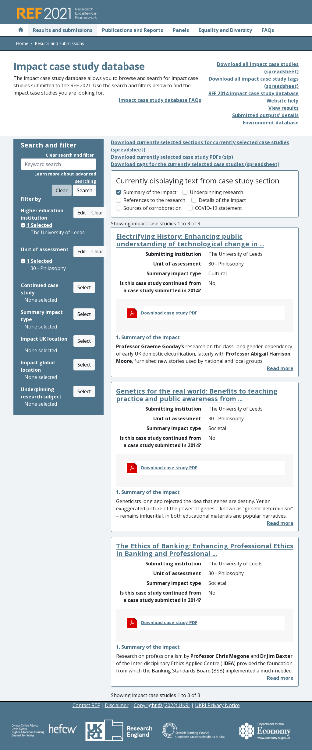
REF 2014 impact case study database (253, 93)
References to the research (154, 200)
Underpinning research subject (41, 393)
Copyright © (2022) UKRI (162, 705)
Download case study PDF (169, 313)
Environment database (271, 122)
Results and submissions (62, 30)
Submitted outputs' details (265, 115)
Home (22, 43)
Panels (181, 30)
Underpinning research (216, 192)
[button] (280, 368)
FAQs (268, 30)
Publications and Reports (132, 30)
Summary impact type (42, 316)
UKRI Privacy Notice (217, 705)
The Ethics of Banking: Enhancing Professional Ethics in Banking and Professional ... (204, 549)
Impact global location (38, 366)
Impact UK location (44, 338)
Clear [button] (97, 212)
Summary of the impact (149, 192)
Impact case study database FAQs (160, 100)
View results (283, 108)
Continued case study (39, 289)
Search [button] (84, 190)
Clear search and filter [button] (70, 155)
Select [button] (84, 287)
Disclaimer (117, 705)
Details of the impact (222, 200)
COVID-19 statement (218, 208)
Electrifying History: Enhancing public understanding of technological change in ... (190, 240)
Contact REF (86, 705)
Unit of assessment (45, 249)
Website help (283, 100)
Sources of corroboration (152, 208)
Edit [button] (81, 212)
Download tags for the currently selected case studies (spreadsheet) (195, 164)
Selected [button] (36, 225)
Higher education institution (42, 214)
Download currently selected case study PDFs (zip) (172, 157)
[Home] (21, 30)
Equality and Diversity (225, 30)
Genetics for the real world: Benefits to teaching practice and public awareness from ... (197, 395)
